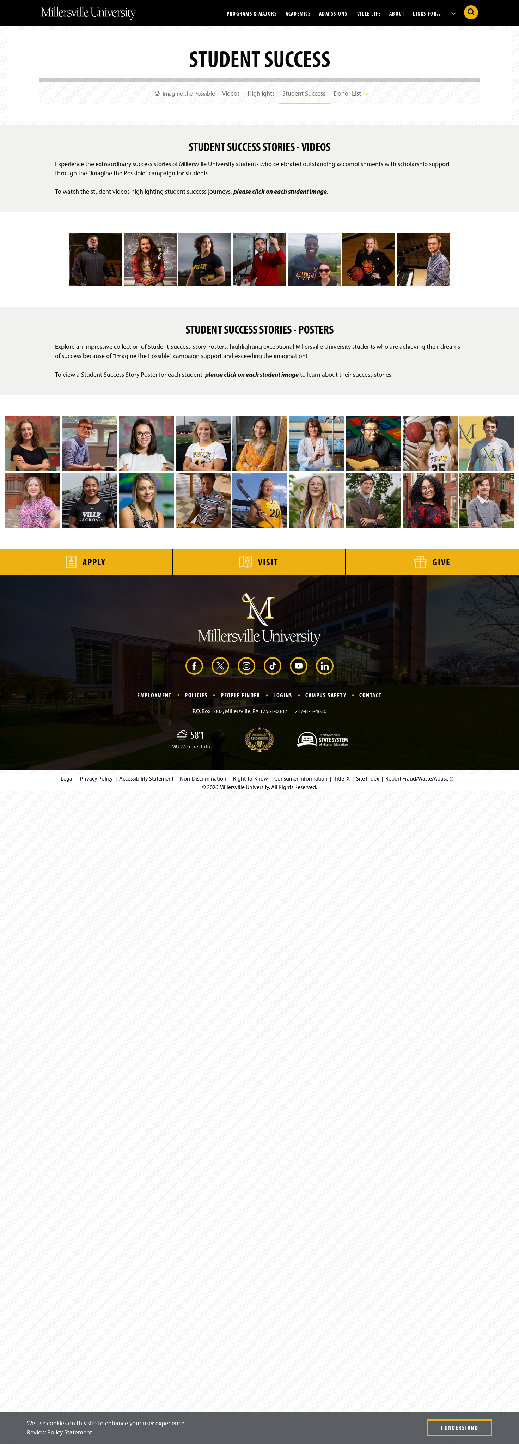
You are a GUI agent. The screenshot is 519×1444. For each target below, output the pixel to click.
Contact (370, 1344)
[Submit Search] (471, 12)
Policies (196, 1344)
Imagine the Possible (176, 91)
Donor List (358, 91)
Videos (228, 91)
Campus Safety (325, 1344)
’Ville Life (368, 13)
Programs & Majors (252, 13)
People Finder (240, 1344)
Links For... (434, 13)
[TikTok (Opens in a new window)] (272, 1314)
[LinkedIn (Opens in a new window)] (325, 1314)
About (396, 13)
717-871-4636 (310, 1360)
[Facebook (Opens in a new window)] (194, 1314)
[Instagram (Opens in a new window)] (246, 1314)
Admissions (333, 13)
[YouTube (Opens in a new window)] (298, 1314)
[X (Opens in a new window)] (220, 1314)
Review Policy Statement (59, 1432)
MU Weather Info (190, 1395)
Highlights (261, 91)
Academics (298, 13)
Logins (282, 1344)
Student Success (307, 91)
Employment (154, 1344)
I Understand (459, 1428)
